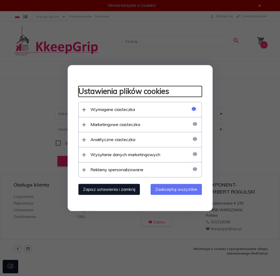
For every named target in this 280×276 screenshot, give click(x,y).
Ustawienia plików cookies (123, 91)
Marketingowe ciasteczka (115, 124)
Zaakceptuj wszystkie (176, 189)
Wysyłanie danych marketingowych (125, 154)
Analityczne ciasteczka (112, 139)
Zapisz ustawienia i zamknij (109, 189)
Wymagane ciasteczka (112, 109)
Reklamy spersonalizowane (116, 169)
